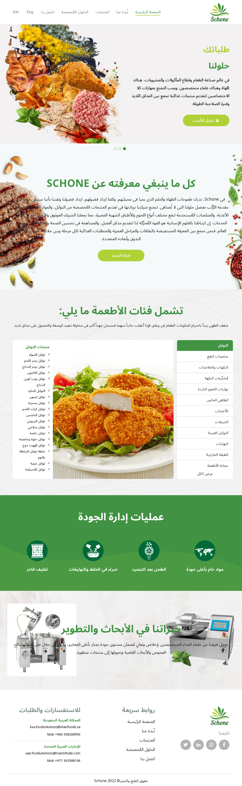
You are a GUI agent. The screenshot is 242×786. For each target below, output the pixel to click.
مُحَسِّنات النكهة (216, 378)
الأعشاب (221, 411)
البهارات (222, 444)
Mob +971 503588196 (63, 760)
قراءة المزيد (121, 255)
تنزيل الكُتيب (206, 120)
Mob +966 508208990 (63, 734)
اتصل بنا (47, 12)
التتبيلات (221, 422)
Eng (30, 12)
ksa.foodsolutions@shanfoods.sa (55, 727)
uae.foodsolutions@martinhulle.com (52, 753)
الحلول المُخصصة (74, 12)
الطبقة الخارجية (217, 455)
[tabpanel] (121, 83)
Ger (16, 12)
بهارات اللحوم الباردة (213, 389)
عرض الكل (205, 474)
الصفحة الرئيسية (148, 12)
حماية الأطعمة (217, 466)
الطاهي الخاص (217, 400)
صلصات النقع (217, 356)
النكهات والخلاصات (213, 367)
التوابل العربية (218, 433)
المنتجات (102, 12)
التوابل (223, 345)
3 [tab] (115, 148)
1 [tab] (124, 148)
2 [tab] (120, 148)
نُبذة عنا (122, 12)
